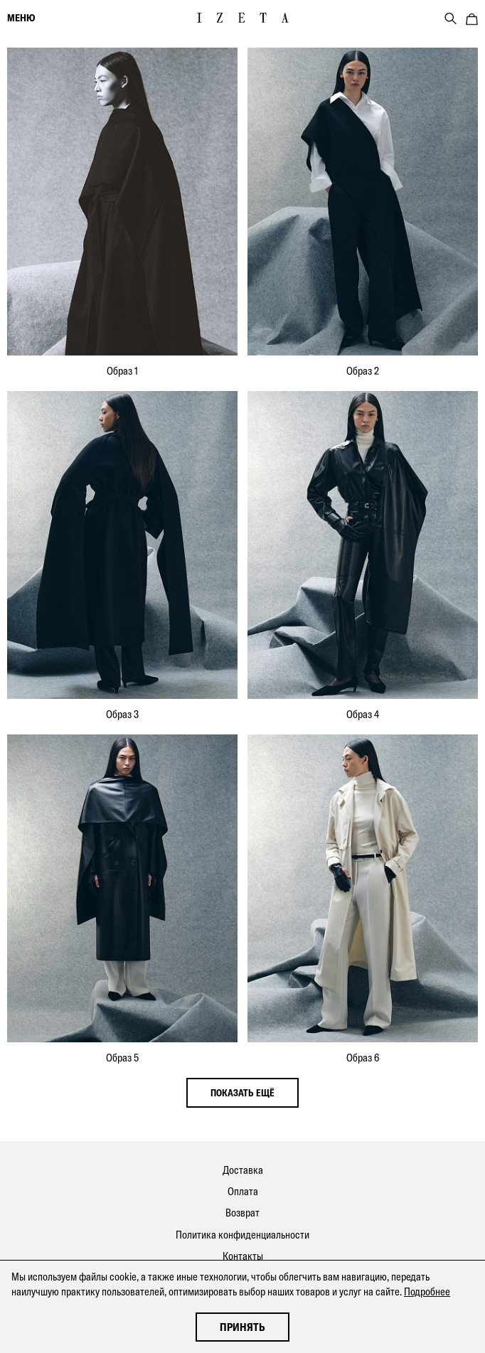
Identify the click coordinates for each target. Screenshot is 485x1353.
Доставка (243, 1170)
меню (21, 17)
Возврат (242, 1212)
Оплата (243, 1191)
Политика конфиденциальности (242, 1234)
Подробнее (427, 1291)
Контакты (243, 1256)
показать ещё (242, 1092)
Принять (242, 1327)
